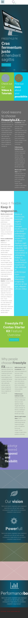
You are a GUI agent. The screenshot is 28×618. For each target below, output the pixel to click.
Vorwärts (24, 70)
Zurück (3, 70)
